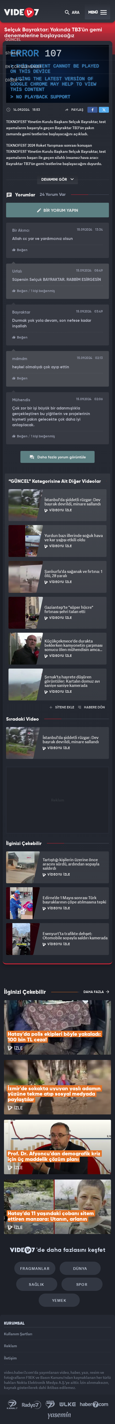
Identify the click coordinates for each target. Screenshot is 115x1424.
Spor (82, 1284)
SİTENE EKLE (62, 707)
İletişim (10, 1357)
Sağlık (36, 1284)
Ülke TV (67, 1404)
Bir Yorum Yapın (57, 210)
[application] (57, 74)
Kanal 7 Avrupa (50, 1404)
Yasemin (59, 1415)
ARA (72, 13)
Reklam (10, 1345)
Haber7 (94, 1404)
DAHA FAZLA (96, 991)
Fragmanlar (35, 1268)
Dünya (80, 1268)
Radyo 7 (31, 1404)
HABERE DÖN (91, 707)
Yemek (59, 1300)
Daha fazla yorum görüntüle (57, 457)
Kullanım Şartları (18, 1333)
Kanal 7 (12, 1404)
